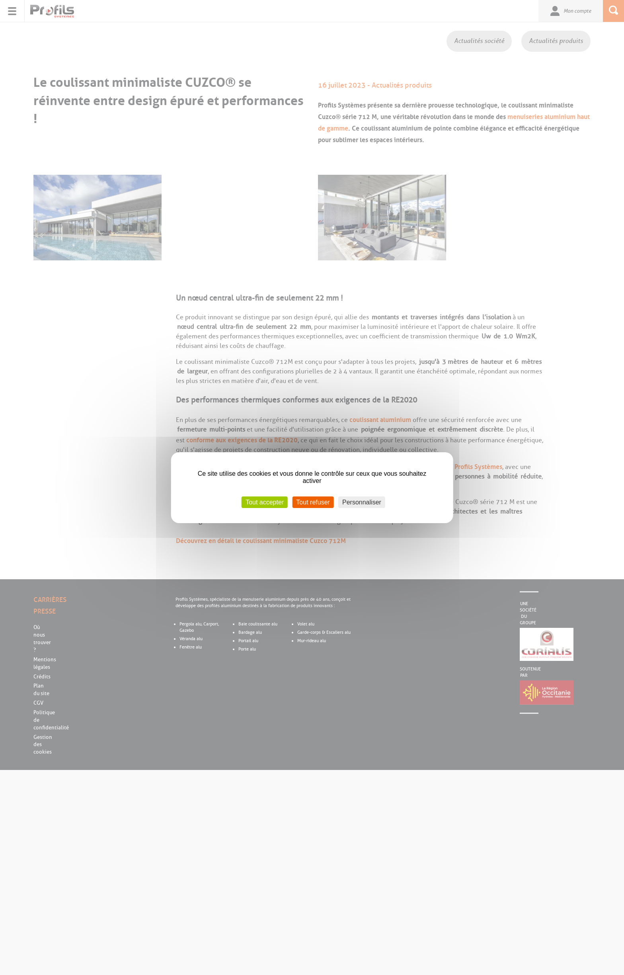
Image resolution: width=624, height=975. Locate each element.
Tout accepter (265, 501)
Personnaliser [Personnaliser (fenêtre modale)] (361, 501)
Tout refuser (313, 501)
